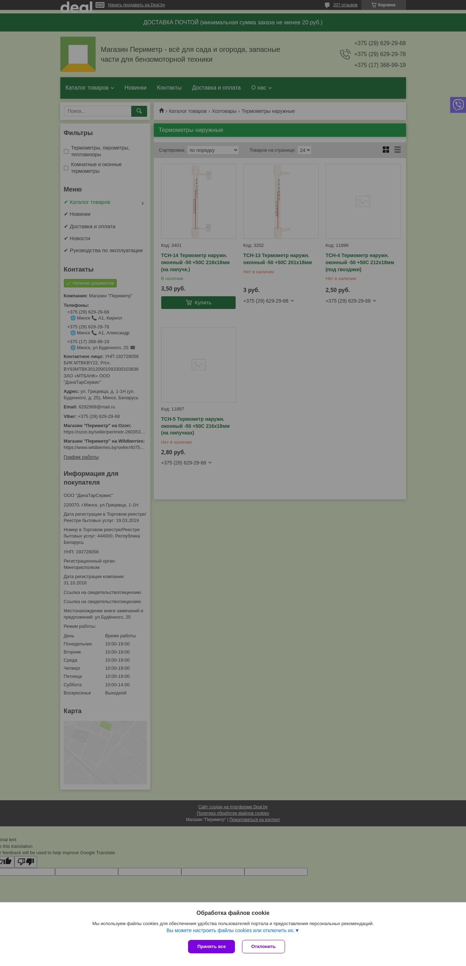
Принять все (211, 946)
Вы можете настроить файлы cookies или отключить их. (231, 930)
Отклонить (263, 946)
